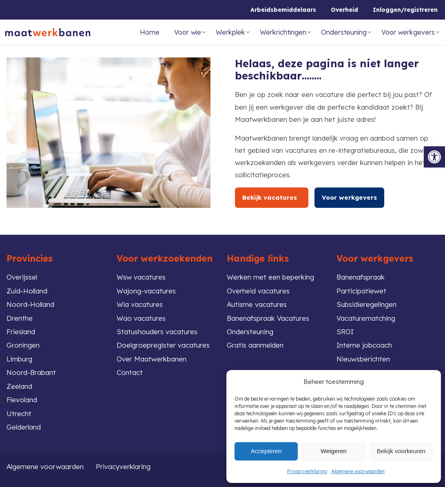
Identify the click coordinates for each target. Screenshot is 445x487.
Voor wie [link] (187, 32)
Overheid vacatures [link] (258, 290)
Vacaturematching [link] (366, 318)
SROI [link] (345, 331)
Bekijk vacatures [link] (271, 197)
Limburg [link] (19, 359)
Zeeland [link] (19, 386)
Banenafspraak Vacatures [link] (268, 318)
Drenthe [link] (20, 318)
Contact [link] (130, 372)
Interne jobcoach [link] (364, 345)
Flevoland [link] (22, 399)
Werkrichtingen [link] (283, 32)
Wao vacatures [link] (141, 318)
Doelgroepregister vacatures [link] (163, 345)
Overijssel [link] (22, 277)
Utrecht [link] (19, 413)
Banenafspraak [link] (361, 277)
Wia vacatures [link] (140, 304)
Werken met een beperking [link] (270, 277)
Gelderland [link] (24, 427)
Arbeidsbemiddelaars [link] (283, 9)
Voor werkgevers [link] (408, 32)
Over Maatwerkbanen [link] (151, 359)
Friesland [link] (21, 331)
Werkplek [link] (230, 32)
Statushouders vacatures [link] (157, 331)
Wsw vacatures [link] (141, 277)
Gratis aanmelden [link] (255, 345)
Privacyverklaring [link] (307, 471)
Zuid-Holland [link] (27, 290)
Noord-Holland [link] (30, 304)
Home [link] (149, 32)
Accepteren (266, 450)
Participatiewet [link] (361, 290)
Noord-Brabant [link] (31, 372)
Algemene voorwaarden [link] (358, 471)
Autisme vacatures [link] (257, 304)
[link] (434, 156)
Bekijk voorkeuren (401, 450)
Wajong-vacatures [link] (146, 290)
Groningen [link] (23, 345)
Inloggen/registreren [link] (405, 9)
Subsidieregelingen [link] (366, 304)
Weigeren (334, 450)
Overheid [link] (344, 9)
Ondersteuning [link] (344, 32)
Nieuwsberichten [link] (363, 359)
